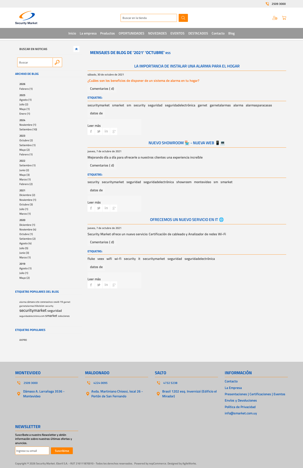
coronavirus (46, 302)
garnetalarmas (220, 105)
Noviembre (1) (27, 125)
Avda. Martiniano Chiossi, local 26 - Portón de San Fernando (117, 393)
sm (129, 105)
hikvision (40, 306)
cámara (31, 302)
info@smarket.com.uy (241, 413)
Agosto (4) (25, 243)
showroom (183, 182)
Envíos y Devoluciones (241, 400)
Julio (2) (23, 104)
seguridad (155, 105)
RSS (168, 53)
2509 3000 (279, 4)
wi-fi (117, 258)
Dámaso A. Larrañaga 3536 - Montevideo (44, 393)
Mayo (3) (24, 175)
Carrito (284, 18)
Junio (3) (24, 253)
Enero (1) (24, 113)
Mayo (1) (24, 109)
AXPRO (23, 340)
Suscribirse (62, 450)
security (139, 105)
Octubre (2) (26, 140)
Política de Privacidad (240, 407)
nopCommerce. (158, 463)
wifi (109, 258)
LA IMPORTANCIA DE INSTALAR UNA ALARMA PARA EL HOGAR (187, 66)
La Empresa (233, 387)
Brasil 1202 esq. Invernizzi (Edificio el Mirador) (189, 393)
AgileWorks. (189, 463)
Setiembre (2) (27, 239)
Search (57, 62)
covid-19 (58, 302)
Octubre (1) (26, 234)
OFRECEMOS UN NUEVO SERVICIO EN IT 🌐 (187, 219)
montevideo (202, 182)
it (139, 258)
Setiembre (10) (28, 129)
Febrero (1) (26, 89)
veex (100, 258)
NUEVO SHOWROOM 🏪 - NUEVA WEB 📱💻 (187, 143)
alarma (238, 105)
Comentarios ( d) (102, 88)
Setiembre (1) (27, 145)
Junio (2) (24, 170)
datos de (96, 113)
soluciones (64, 316)
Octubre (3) (26, 204)
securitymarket (99, 105)
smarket (118, 105)
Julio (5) (23, 248)
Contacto (231, 381)
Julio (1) (23, 209)
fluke (91, 258)
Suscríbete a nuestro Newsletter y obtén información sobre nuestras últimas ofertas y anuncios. (43, 439)
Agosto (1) (25, 100)
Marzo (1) (25, 179)
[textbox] (149, 18)
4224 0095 (100, 383)
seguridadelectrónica (180, 105)
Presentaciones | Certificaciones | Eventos (255, 394)
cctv (37, 302)
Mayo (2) (24, 150)
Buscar (183, 18)
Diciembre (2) (27, 195)
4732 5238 (170, 383)
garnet (202, 105)
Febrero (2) (26, 184)
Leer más (94, 125)
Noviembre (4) (27, 229)
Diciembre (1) (27, 225)
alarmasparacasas (259, 105)
